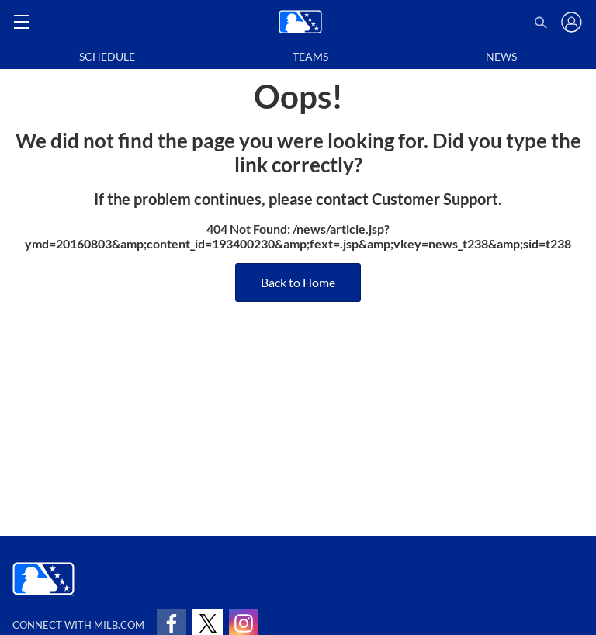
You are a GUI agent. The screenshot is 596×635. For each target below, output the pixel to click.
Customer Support (435, 198)
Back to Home (298, 282)
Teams (310, 56)
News (501, 56)
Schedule (107, 56)
